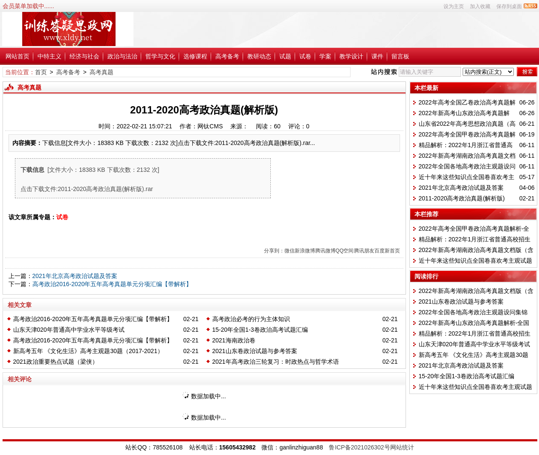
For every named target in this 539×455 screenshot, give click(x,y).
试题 (285, 56)
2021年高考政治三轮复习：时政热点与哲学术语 (275, 361)
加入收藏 (480, 6)
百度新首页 (387, 251)
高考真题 (101, 72)
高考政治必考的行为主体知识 (251, 319)
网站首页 (17, 56)
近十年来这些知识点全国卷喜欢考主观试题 (475, 260)
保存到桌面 (509, 6)
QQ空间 (345, 251)
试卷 (305, 56)
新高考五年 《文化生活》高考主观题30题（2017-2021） (88, 351)
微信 (289, 251)
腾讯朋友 (364, 251)
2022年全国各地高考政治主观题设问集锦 (473, 312)
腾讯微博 (325, 251)
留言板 (400, 56)
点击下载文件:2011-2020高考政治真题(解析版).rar (86, 188)
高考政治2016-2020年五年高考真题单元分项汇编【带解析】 (112, 284)
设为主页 (453, 6)
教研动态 (259, 56)
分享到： (274, 251)
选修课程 (195, 56)
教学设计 (351, 56)
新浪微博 (305, 251)
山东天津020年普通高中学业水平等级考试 (69, 329)
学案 (325, 56)
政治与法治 (122, 56)
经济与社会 (84, 56)
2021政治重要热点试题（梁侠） (55, 361)
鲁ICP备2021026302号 (359, 447)
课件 (377, 56)
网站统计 (402, 447)
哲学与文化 (160, 56)
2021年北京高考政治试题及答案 (74, 275)
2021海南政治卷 (233, 340)
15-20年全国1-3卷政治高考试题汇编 (260, 329)
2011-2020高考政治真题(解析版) (462, 198)
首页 (41, 72)
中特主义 (49, 56)
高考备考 (227, 56)
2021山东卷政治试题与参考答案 (254, 351)
